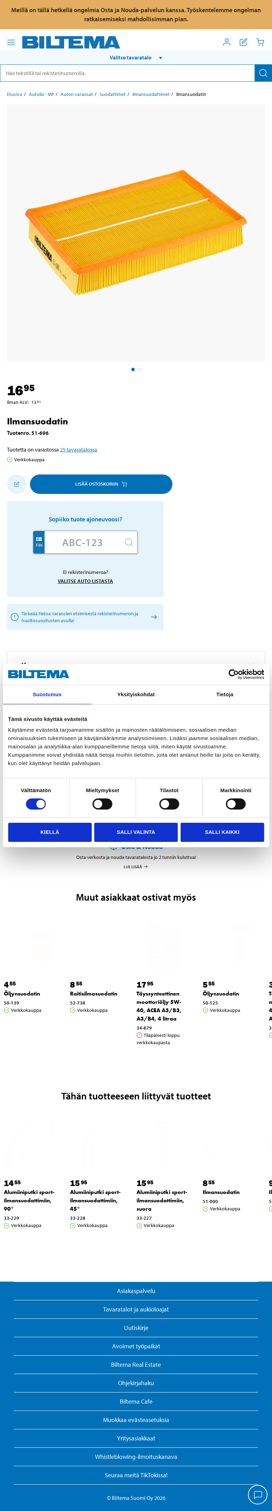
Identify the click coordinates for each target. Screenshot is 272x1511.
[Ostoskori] (260, 42)
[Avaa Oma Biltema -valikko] (226, 42)
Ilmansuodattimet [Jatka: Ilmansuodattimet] (151, 94)
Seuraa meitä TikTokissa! (136, 1475)
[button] (136, 57)
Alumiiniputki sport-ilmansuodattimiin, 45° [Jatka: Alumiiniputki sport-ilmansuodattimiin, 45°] (95, 1200)
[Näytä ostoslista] (243, 42)
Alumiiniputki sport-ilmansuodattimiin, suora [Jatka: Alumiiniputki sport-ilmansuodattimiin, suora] (162, 1200)
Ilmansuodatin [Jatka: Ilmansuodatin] (221, 1192)
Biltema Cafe (136, 1401)
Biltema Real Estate (136, 1364)
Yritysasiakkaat (136, 1438)
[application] (258, 1495)
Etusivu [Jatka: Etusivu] (14, 94)
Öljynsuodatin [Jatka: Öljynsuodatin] (22, 993)
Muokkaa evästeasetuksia (136, 1420)
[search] (136, 73)
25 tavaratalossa (78, 449)
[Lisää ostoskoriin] (16, 484)
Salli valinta (136, 832)
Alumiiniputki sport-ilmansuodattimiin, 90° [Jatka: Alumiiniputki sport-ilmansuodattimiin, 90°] (29, 1200)
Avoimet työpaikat (136, 1346)
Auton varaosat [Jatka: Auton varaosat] (77, 94)
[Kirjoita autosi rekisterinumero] (83, 542)
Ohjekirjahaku (136, 1383)
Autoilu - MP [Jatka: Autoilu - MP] (41, 94)
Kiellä (49, 832)
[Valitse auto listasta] (152, 616)
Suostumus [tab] (47, 694)
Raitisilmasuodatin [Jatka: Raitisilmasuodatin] (93, 993)
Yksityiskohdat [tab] (136, 694)
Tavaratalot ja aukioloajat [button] (136, 1309)
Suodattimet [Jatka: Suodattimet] (113, 94)
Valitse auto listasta (85, 581)
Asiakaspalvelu (136, 1291)
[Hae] (263, 73)
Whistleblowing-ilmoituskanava (136, 1457)
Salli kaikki (222, 832)
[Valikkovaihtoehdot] (11, 42)
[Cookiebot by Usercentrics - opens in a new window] (233, 674)
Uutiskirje (136, 1328)
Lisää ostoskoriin (101, 484)
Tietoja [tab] (224, 694)
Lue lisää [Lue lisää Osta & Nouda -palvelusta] (136, 866)
